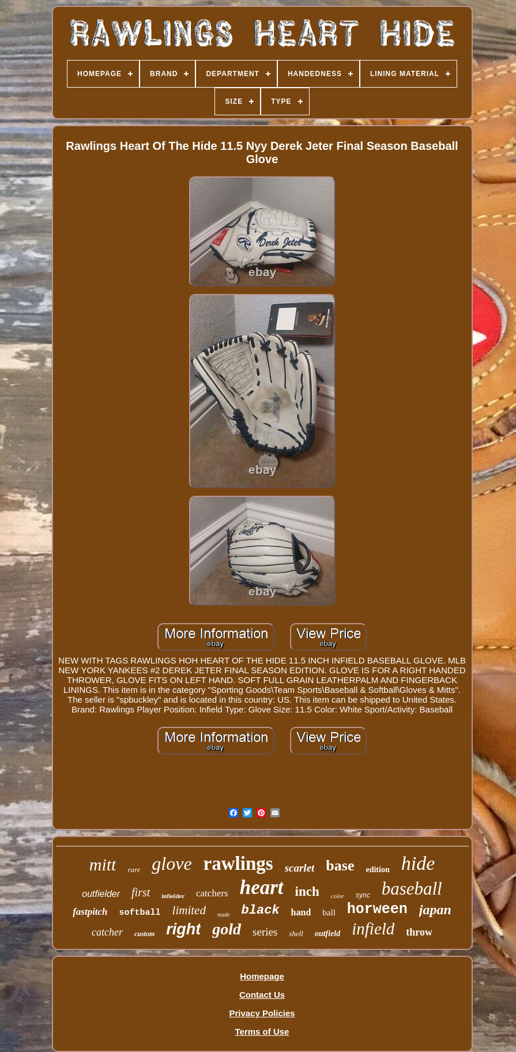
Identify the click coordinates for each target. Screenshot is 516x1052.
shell (296, 933)
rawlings (238, 863)
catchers (212, 893)
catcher (107, 932)
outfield (327, 933)
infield (373, 928)
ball (329, 912)
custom (144, 934)
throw (419, 932)
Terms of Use (262, 1031)
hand (301, 912)
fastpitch (90, 911)
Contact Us (262, 995)
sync (363, 895)
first (140, 892)
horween (377, 909)
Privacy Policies (262, 1013)
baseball (412, 888)
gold (226, 929)
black (261, 910)
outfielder (101, 894)
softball (140, 913)
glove (171, 863)
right (183, 929)
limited (189, 910)
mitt (102, 864)
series (265, 932)
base (340, 865)
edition (377, 869)
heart (262, 887)
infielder (172, 895)
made (223, 914)
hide (418, 863)
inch (307, 891)
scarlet (300, 868)
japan (435, 909)
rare (133, 869)
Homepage (262, 976)
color (337, 895)
